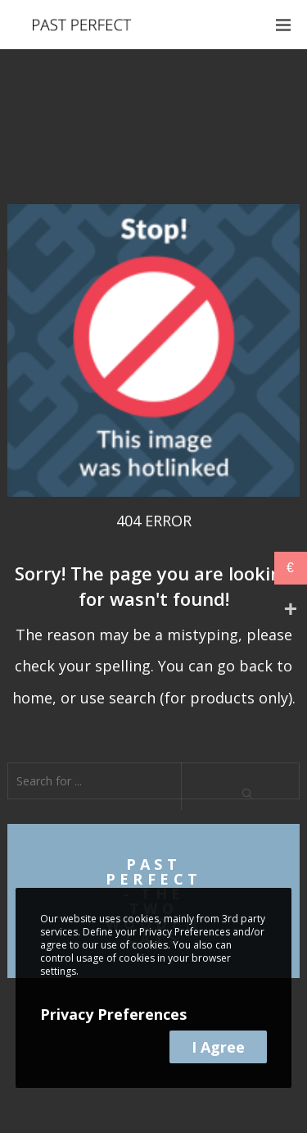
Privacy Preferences (113, 1014)
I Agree (218, 1047)
